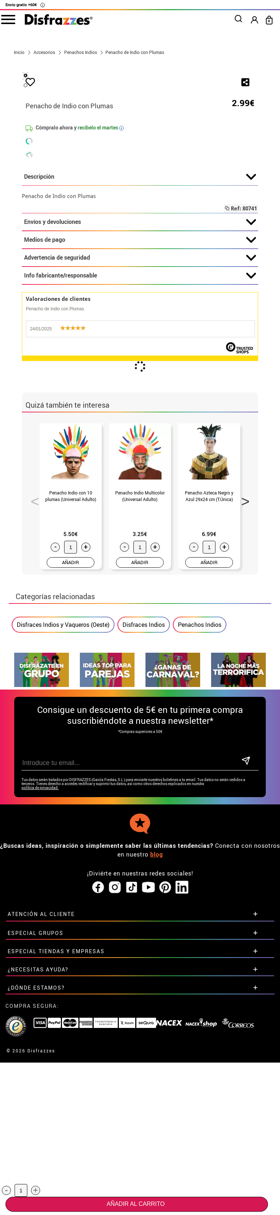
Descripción (140, 349)
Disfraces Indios (143, 796)
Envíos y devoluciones (140, 394)
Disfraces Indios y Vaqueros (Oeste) (63, 796)
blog (156, 1026)
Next (242, 671)
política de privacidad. (40, 960)
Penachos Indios (199, 796)
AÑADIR (70, 734)
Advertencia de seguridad (140, 430)
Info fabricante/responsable (140, 447)
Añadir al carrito (135, 1204)
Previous (32, 671)
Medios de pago (140, 412)
